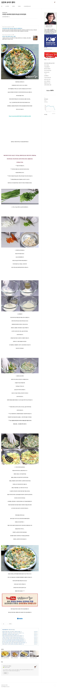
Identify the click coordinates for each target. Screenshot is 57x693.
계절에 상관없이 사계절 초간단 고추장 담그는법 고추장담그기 (12, 637)
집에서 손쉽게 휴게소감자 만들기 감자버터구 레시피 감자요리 (12, 639)
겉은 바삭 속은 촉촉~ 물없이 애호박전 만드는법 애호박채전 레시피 (13, 645)
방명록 (13, 6)
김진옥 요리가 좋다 (8, 2)
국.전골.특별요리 (47, 66)
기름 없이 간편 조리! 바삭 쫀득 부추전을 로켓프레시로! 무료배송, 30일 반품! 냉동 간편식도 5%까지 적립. (16, 38)
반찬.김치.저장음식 (47, 68)
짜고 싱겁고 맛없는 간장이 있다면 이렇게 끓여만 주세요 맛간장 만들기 (13, 646)
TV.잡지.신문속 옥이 (47, 77)
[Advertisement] (21, 617)
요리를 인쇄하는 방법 (47, 84)
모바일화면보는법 (27, 6)
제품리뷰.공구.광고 (47, 83)
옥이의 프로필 (46, 65)
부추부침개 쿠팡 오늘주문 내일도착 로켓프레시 (12, 28)
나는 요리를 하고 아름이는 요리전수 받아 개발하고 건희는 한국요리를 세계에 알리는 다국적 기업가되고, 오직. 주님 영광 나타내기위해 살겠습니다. (18, 674)
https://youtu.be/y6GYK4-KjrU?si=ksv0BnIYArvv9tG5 (20, 116)
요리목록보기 (46, 75)
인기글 (49, 59)
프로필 (19, 6)
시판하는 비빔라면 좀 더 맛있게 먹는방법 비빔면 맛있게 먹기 (12, 641)
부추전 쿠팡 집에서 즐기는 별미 (9, 36)
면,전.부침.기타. (5, 633)
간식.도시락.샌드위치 (47, 70)
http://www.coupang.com (7, 26)
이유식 (46, 73)
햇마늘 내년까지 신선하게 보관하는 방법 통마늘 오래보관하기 (12, 648)
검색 (52, 2)
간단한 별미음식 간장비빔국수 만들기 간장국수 (10, 638)
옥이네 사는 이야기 (47, 79)
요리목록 (7, 6)
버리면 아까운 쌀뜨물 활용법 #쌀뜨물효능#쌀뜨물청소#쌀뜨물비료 (13, 643)
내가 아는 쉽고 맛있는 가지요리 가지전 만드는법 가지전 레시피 (12, 642)
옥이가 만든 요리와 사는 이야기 (49, 63)
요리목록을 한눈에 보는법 (48, 49)
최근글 (45, 59)
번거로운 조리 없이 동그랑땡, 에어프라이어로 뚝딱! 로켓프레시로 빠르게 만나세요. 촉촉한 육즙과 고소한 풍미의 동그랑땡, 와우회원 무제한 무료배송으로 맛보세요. (19, 30)
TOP (55, 689)
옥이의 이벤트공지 (47, 81)
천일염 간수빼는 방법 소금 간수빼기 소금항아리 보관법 (11, 635)
